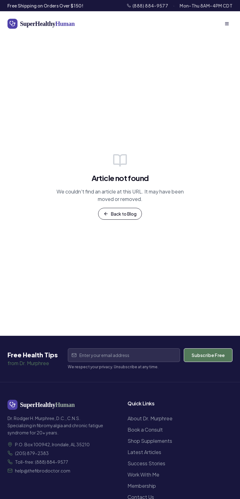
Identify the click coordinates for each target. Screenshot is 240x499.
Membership (142, 485)
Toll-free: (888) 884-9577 (41, 462)
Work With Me (143, 474)
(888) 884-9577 (147, 5)
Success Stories (146, 463)
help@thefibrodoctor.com (42, 470)
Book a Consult (145, 429)
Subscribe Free (208, 355)
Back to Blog (120, 214)
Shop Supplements (150, 441)
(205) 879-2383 (32, 453)
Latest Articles (144, 452)
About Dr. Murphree (150, 418)
